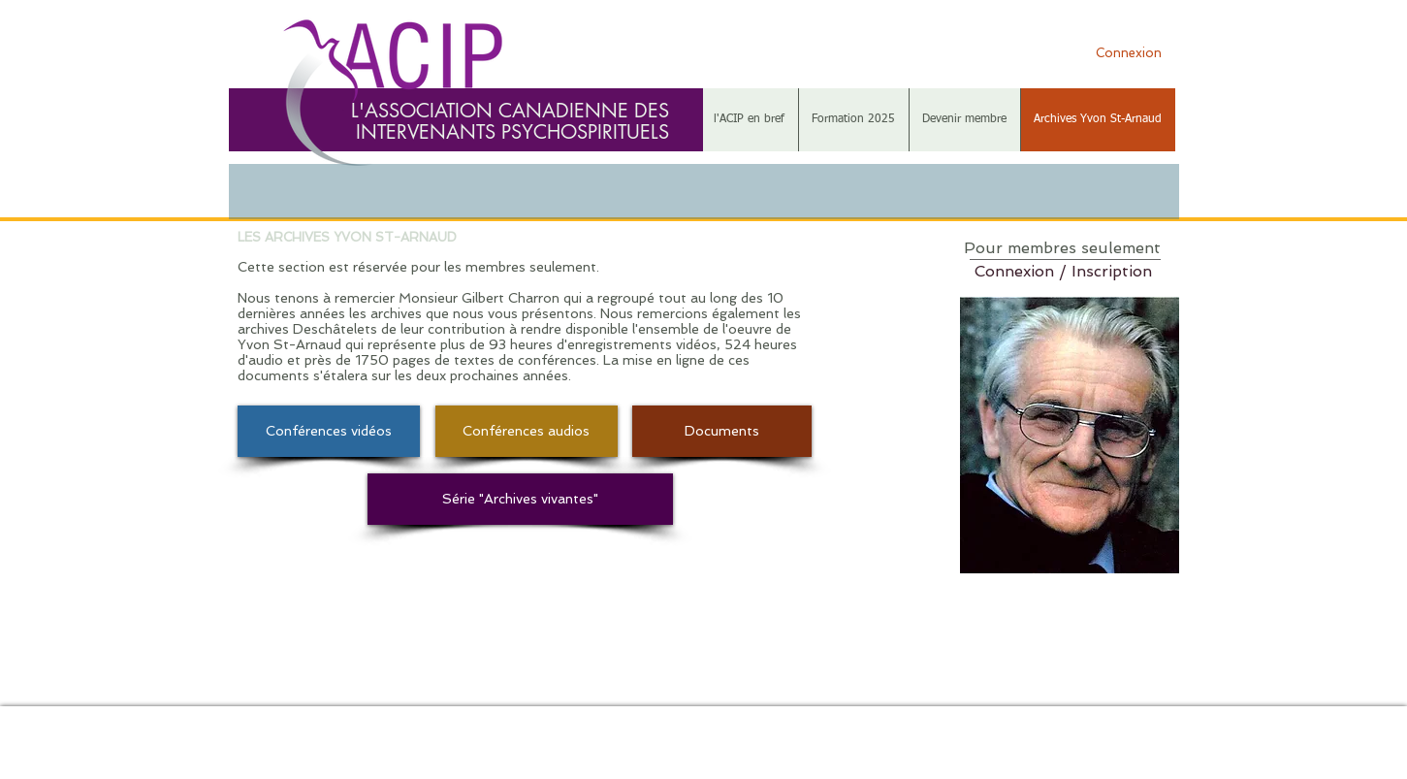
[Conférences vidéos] (329, 431)
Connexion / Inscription (1063, 271)
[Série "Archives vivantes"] (520, 499)
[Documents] (722, 431)
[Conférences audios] (526, 431)
